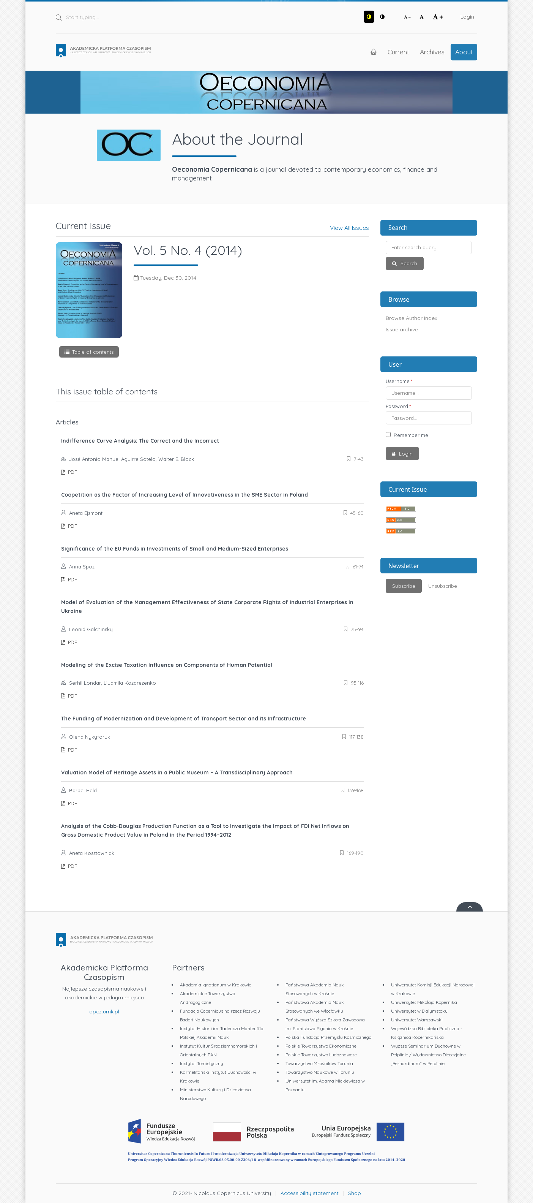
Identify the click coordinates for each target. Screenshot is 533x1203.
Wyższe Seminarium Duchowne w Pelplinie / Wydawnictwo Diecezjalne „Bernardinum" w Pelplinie (428, 1054)
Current (398, 51)
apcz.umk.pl (104, 1011)
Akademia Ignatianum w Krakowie (215, 985)
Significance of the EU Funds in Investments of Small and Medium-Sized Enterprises (174, 548)
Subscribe (403, 586)
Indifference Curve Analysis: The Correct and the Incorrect (140, 440)
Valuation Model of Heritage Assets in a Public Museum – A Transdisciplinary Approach (177, 772)
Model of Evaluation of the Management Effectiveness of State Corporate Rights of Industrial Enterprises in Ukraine (207, 606)
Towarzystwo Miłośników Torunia (319, 1063)
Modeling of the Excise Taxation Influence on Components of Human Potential (166, 665)
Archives (432, 51)
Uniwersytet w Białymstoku (419, 1011)
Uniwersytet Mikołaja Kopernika (424, 1002)
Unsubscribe (442, 586)
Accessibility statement (310, 1193)
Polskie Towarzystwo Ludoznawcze (321, 1054)
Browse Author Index (411, 318)
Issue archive (402, 329)
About (464, 51)
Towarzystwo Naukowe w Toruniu (319, 1072)
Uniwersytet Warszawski (417, 1020)
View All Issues (349, 227)
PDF (71, 472)
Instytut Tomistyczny (201, 1063)
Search (408, 263)
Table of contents (93, 352)
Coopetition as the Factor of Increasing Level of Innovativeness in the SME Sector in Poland (184, 494)
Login (467, 16)
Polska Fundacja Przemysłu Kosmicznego (328, 1037)
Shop (354, 1193)
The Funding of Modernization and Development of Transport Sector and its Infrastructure (183, 718)
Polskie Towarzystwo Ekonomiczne (320, 1046)
